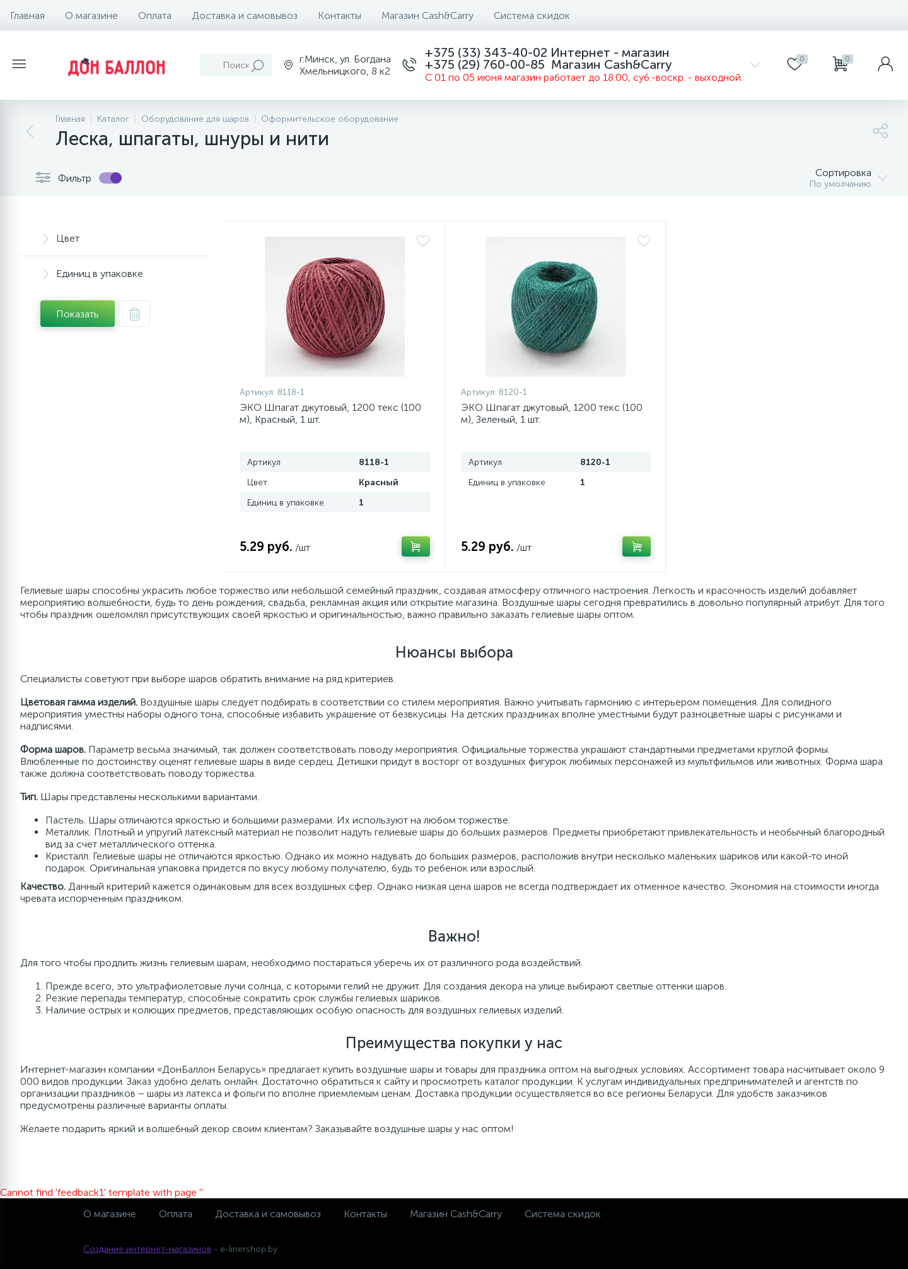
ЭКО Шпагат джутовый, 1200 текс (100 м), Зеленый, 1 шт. (552, 413)
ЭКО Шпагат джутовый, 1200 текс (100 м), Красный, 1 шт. (330, 413)
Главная (27, 15)
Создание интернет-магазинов (147, 1249)
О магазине (91, 15)
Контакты (339, 15)
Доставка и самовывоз (245, 15)
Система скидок (532, 15)
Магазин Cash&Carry (427, 15)
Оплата (155, 15)
